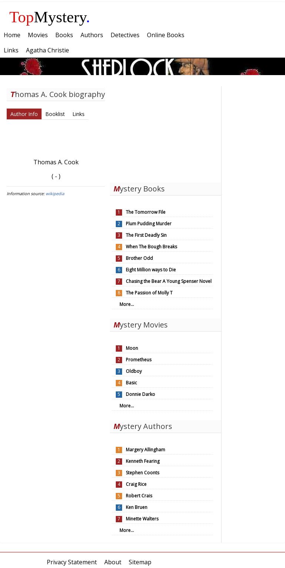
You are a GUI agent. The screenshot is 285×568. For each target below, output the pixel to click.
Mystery (49, 17)
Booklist (55, 113)
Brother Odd (139, 258)
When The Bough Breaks (151, 246)
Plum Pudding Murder (148, 223)
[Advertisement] (165, 132)
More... (126, 304)
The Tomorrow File (146, 212)
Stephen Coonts (142, 472)
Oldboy (134, 371)
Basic (131, 383)
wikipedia (55, 193)
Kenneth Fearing (143, 461)
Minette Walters (142, 519)
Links (78, 113)
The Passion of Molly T (149, 293)
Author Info (24, 113)
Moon (132, 348)
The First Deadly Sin (146, 235)
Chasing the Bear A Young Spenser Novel (169, 281)
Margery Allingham (145, 449)
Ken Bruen (136, 507)
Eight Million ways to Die (151, 270)
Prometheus (138, 359)
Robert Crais (139, 496)
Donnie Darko (140, 394)
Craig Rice (136, 484)
